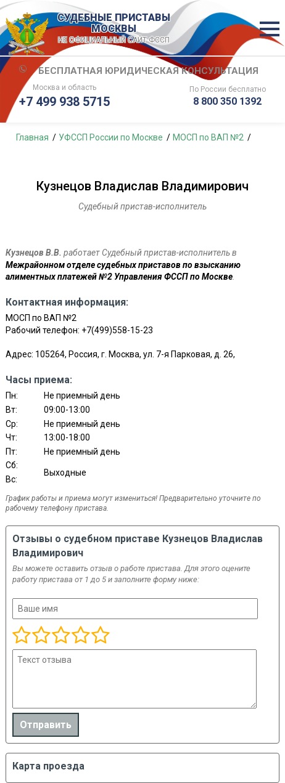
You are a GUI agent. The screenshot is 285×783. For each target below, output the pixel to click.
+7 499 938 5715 (64, 101)
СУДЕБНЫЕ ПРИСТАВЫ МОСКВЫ (113, 29)
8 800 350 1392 (227, 101)
